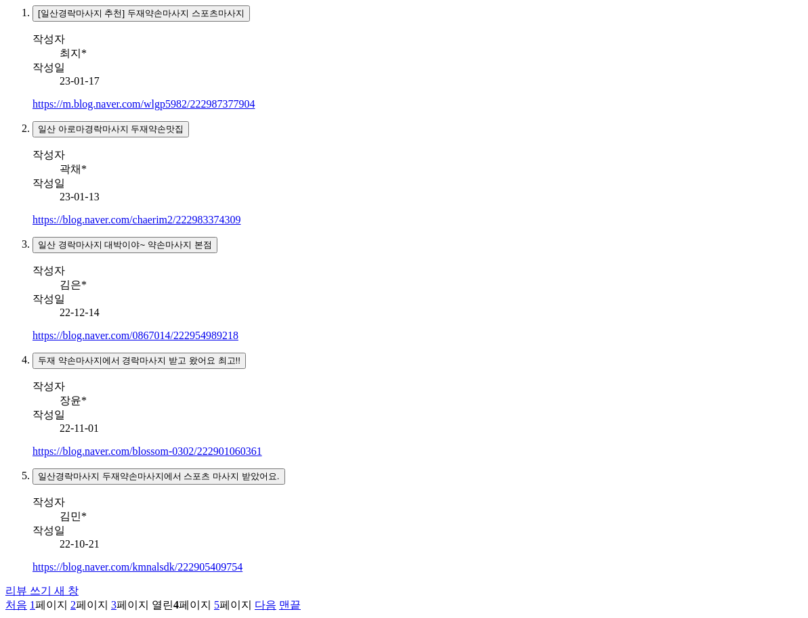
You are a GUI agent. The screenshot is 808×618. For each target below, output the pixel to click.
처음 (16, 605)
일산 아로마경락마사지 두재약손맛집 (111, 129)
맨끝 (290, 605)
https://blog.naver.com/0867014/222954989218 (135, 335)
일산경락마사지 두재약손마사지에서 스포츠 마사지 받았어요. (159, 476)
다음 (265, 605)
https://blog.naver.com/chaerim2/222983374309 (137, 219)
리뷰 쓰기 (42, 590)
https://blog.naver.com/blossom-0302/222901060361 (147, 451)
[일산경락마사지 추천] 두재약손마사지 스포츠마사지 (141, 13)
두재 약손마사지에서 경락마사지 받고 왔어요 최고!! (139, 360)
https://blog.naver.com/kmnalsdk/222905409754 (137, 567)
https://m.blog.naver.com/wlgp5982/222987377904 (144, 104)
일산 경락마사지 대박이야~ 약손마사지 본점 (125, 245)
